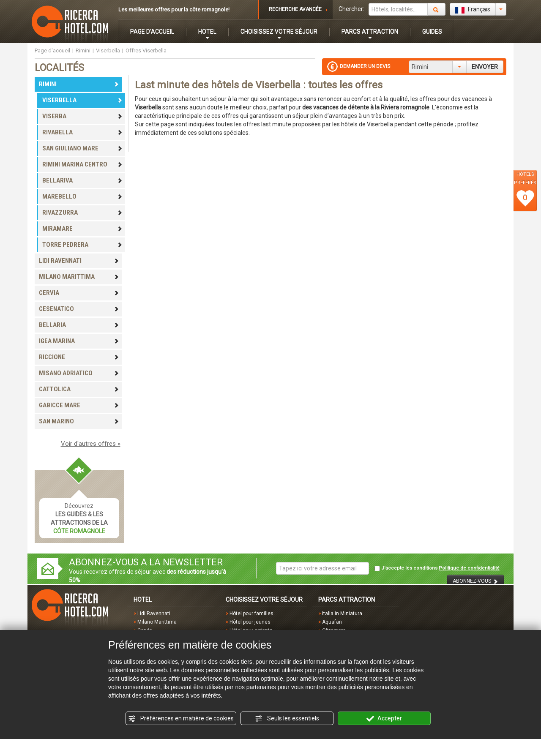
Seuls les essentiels (287, 719)
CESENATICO (79, 309)
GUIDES (432, 31)
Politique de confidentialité (469, 568)
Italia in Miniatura (342, 613)
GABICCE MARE (79, 405)
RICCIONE (79, 357)
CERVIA (79, 293)
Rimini (83, 50)
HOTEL (207, 31)
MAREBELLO (82, 196)
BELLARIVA (82, 180)
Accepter (384, 719)
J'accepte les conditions (437, 568)
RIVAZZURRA (82, 212)
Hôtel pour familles (251, 613)
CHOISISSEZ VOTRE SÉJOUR (278, 31)
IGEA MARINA (79, 341)
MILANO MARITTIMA (79, 277)
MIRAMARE (82, 228)
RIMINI (79, 84)
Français (472, 10)
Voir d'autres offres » (90, 443)
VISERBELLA (82, 100)
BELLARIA (79, 325)
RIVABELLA (82, 132)
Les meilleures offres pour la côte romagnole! (174, 9)
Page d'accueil (52, 50)
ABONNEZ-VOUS (475, 581)
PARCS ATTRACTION (370, 31)
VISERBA (82, 116)
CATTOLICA (79, 389)
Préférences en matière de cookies (181, 719)
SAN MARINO (79, 421)
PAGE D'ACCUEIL (152, 31)
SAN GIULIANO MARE (82, 148)
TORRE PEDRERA (82, 244)
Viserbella (108, 50)
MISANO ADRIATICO (79, 373)
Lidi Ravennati (153, 613)
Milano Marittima (157, 622)
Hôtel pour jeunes (250, 622)
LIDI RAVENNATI (79, 261)
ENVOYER (485, 66)
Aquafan (332, 622)
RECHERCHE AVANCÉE (295, 9)
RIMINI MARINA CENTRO (82, 164)
